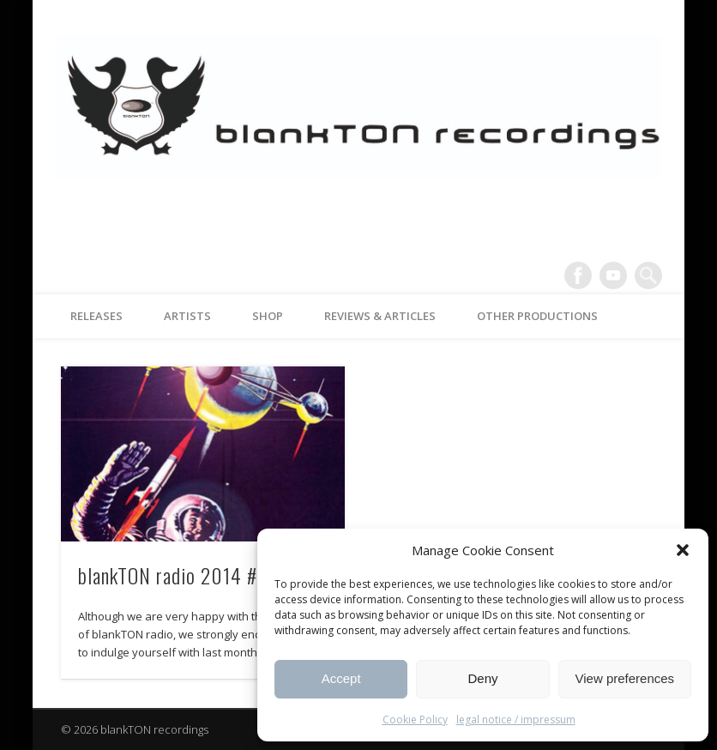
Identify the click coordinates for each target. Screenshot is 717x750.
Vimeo (613, 275)
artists (187, 316)
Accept (341, 678)
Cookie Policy (415, 719)
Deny (482, 678)
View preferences (625, 678)
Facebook (578, 275)
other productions (537, 316)
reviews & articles (380, 316)
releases (96, 316)
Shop (267, 316)
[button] (682, 550)
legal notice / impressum (515, 719)
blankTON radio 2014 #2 (173, 574)
